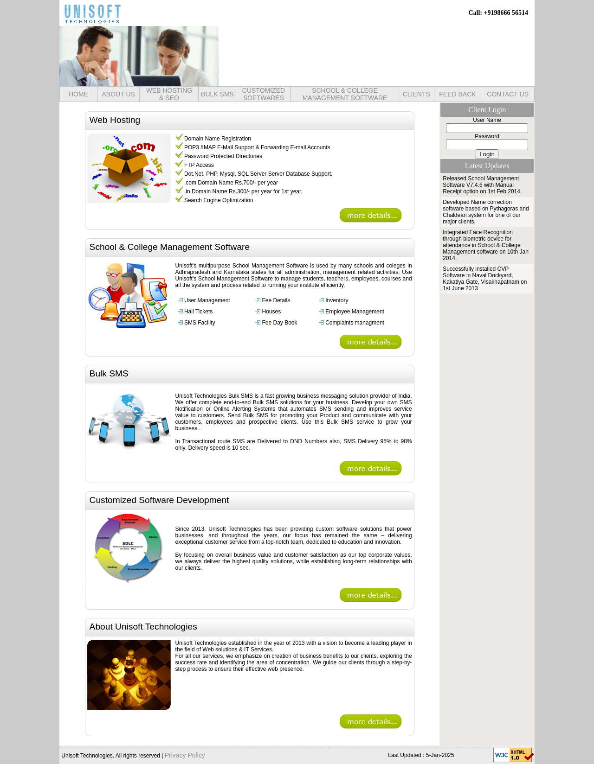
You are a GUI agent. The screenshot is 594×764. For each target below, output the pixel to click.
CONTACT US (508, 94)
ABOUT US (118, 94)
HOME (78, 94)
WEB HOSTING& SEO (169, 94)
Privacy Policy (185, 755)
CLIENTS (416, 94)
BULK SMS (217, 94)
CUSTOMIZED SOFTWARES (263, 94)
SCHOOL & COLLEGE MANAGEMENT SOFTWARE (345, 94)
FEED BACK (457, 94)
